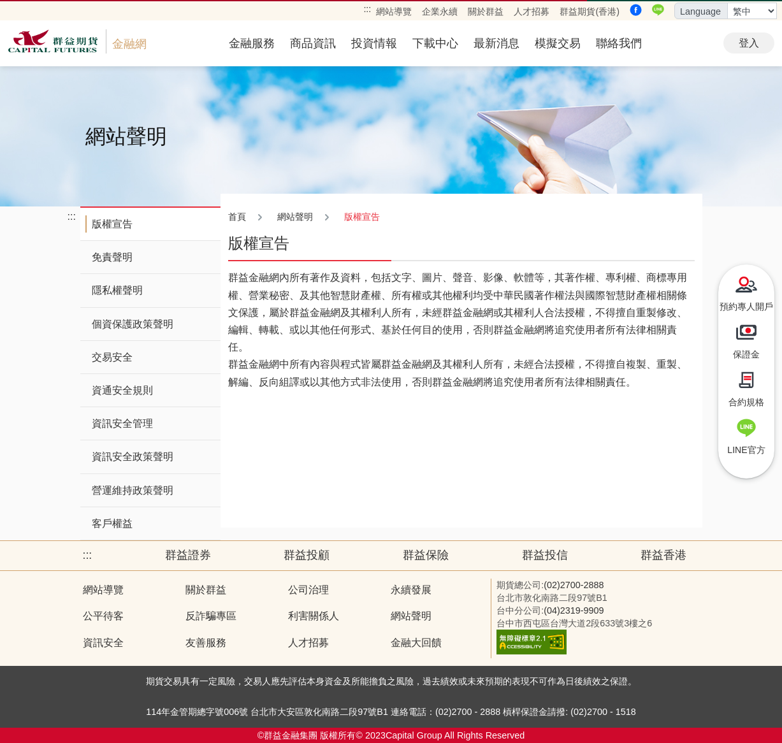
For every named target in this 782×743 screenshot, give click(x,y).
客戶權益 (112, 523)
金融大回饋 (416, 642)
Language (700, 11)
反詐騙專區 (210, 615)
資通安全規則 (122, 390)
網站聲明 (411, 615)
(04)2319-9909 (574, 610)
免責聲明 (112, 257)
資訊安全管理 (122, 423)
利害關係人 (313, 615)
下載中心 (435, 43)
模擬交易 (558, 43)
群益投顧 (306, 555)
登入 (749, 43)
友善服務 (205, 642)
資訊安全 (103, 642)
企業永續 (440, 11)
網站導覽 (394, 11)
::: (367, 9)
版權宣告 (112, 224)
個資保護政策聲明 (132, 324)
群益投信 (545, 555)
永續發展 (411, 589)
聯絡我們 (619, 43)
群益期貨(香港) (589, 11)
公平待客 (103, 615)
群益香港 (663, 555)
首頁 (237, 217)
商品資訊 (313, 43)
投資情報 (374, 43)
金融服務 (252, 43)
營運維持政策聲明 (132, 490)
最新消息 (496, 43)
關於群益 (485, 11)
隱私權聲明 (117, 290)
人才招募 (531, 11)
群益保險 (426, 555)
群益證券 (188, 555)
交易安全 (112, 357)
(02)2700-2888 (574, 585)
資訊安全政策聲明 (132, 456)
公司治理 (308, 589)
